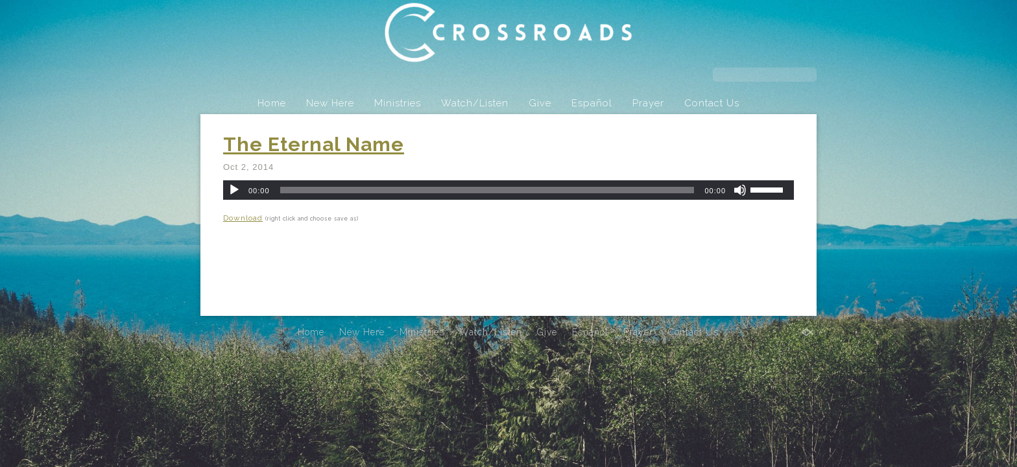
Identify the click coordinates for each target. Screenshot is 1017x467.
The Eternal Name (313, 144)
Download (243, 217)
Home (271, 103)
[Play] (234, 190)
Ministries (397, 103)
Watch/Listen (474, 103)
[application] (508, 190)
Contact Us (711, 103)
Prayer (648, 103)
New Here (330, 103)
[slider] (487, 190)
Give (540, 103)
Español (591, 103)
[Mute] (740, 190)
